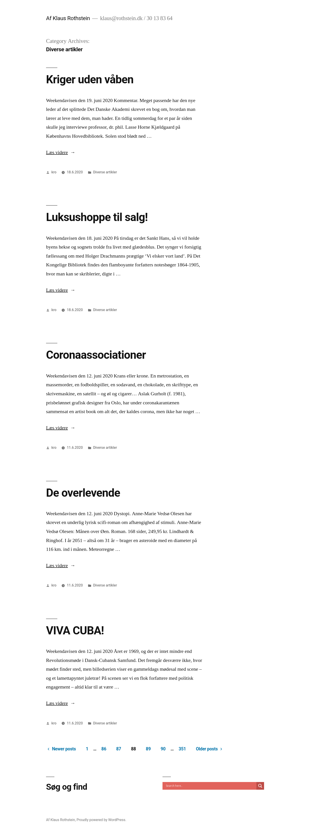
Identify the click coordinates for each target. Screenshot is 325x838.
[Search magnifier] (260, 786)
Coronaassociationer (96, 354)
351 (182, 749)
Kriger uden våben (89, 79)
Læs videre (60, 152)
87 (118, 749)
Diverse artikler (105, 172)
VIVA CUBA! (75, 630)
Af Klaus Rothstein (68, 18)
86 (103, 749)
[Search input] (210, 786)
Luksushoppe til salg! (97, 217)
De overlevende (83, 492)
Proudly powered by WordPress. (101, 820)
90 (163, 749)
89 (148, 749)
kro (53, 172)
